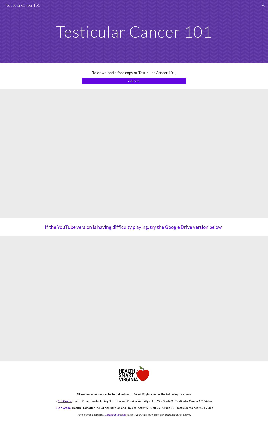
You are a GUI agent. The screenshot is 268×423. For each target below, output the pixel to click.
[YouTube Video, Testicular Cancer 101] (134, 153)
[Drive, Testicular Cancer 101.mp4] (134, 299)
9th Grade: (65, 401)
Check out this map (115, 414)
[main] (134, 31)
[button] (263, 5)
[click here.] (134, 81)
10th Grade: (63, 407)
